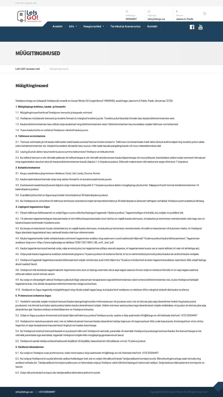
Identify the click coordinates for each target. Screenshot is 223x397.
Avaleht (57, 26)
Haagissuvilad (92, 26)
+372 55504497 (46, 392)
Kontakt (152, 26)
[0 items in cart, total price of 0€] (205, 13)
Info (71, 26)
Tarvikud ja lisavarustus (125, 26)
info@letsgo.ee (24, 392)
